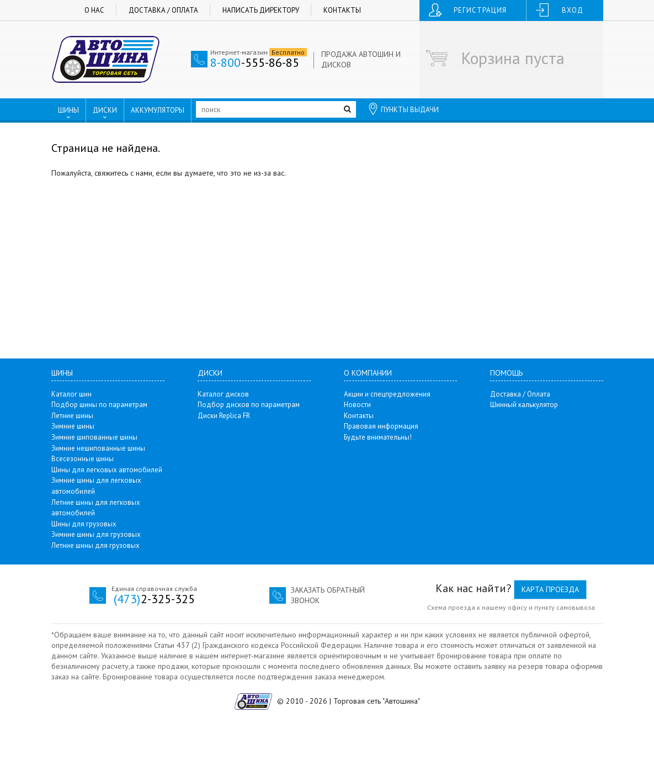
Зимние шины (72, 426)
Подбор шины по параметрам (99, 404)
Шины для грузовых (83, 524)
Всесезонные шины (82, 458)
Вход (572, 10)
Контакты (342, 10)
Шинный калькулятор (524, 404)
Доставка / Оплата (163, 10)
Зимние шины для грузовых (96, 534)
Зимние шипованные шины (94, 437)
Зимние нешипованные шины (98, 448)
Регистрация (480, 10)
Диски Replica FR (224, 415)
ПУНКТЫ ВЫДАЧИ (403, 109)
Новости (357, 404)
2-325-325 (154, 598)
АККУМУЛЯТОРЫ (157, 110)
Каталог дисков (223, 394)
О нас (94, 10)
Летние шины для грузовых (95, 545)
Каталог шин (71, 394)
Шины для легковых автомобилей (106, 469)
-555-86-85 (254, 62)
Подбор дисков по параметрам (249, 404)
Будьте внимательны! (378, 437)
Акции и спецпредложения (387, 394)
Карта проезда (550, 589)
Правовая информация (381, 426)
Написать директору (260, 10)
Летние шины (72, 415)
